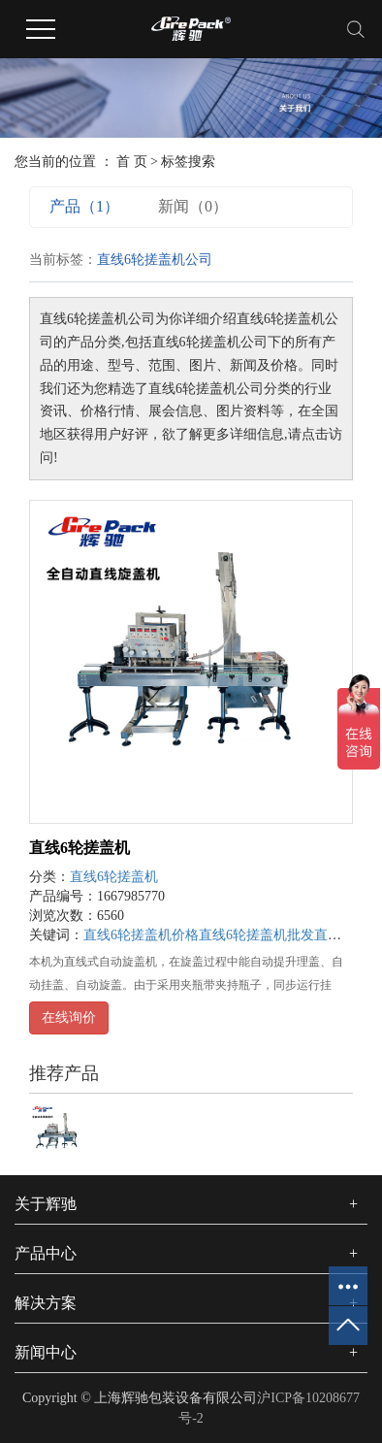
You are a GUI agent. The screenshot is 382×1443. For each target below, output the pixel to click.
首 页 (131, 161)
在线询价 (69, 1017)
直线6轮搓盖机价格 (141, 935)
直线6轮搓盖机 (79, 847)
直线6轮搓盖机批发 (256, 935)
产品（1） (84, 206)
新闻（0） (193, 206)
